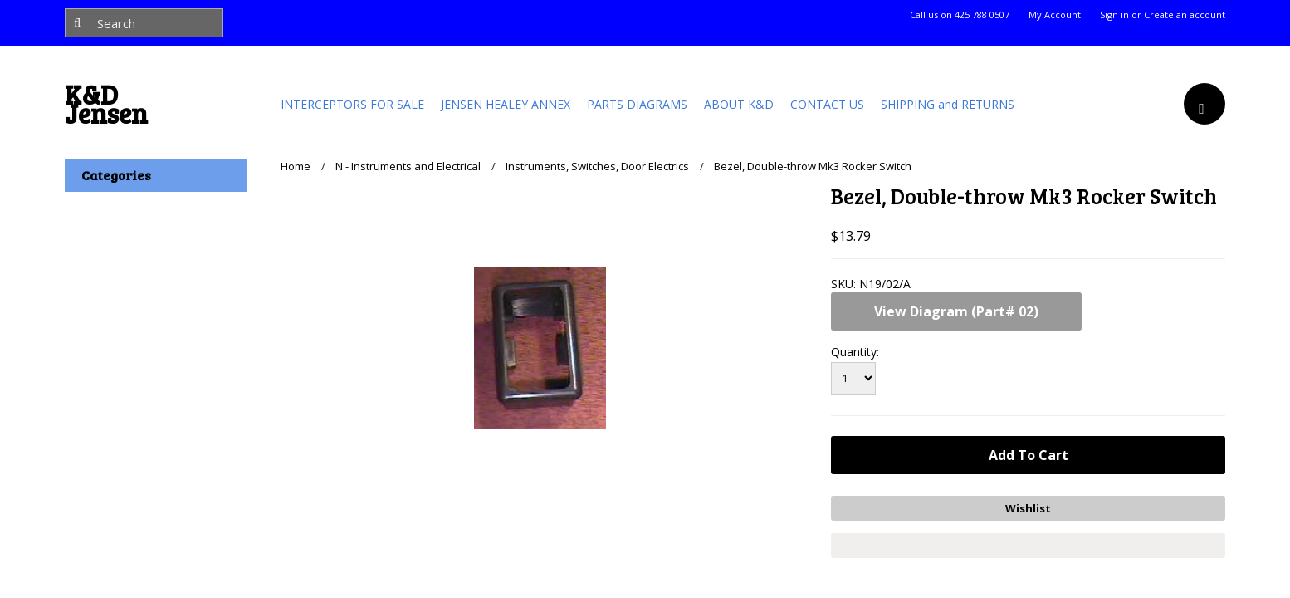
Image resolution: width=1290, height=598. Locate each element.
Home (295, 166)
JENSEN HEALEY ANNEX (505, 104)
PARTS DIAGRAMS (637, 104)
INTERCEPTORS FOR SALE (352, 104)
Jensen (106, 108)
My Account (1055, 15)
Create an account (1184, 15)
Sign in (1114, 15)
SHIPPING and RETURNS (947, 104)
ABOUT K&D (739, 104)
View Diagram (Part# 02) (956, 311)
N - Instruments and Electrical (408, 166)
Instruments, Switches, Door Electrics (597, 166)
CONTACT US (827, 104)
